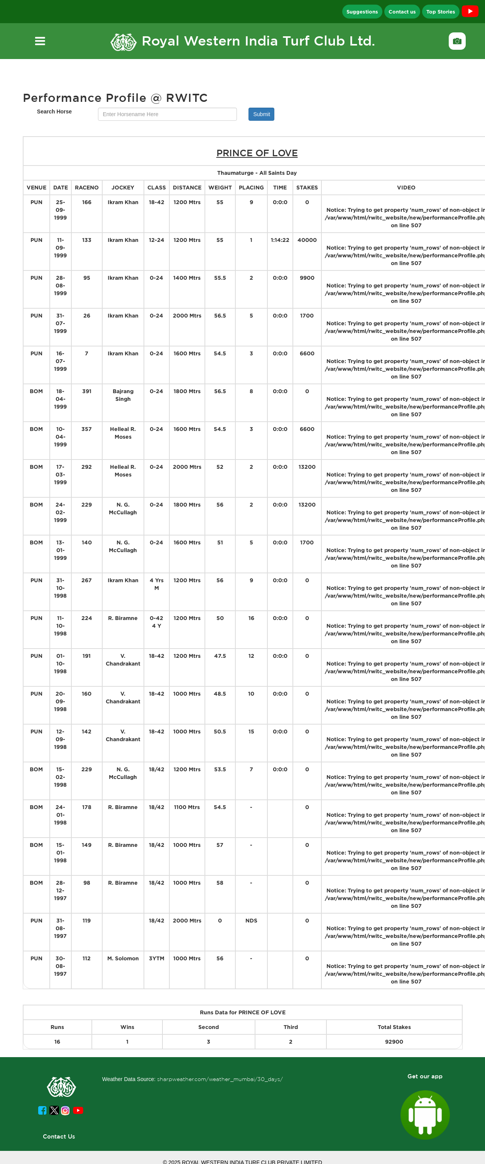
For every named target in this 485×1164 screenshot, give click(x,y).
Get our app (425, 1076)
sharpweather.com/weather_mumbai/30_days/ (220, 1079)
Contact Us (59, 1136)
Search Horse (54, 111)
